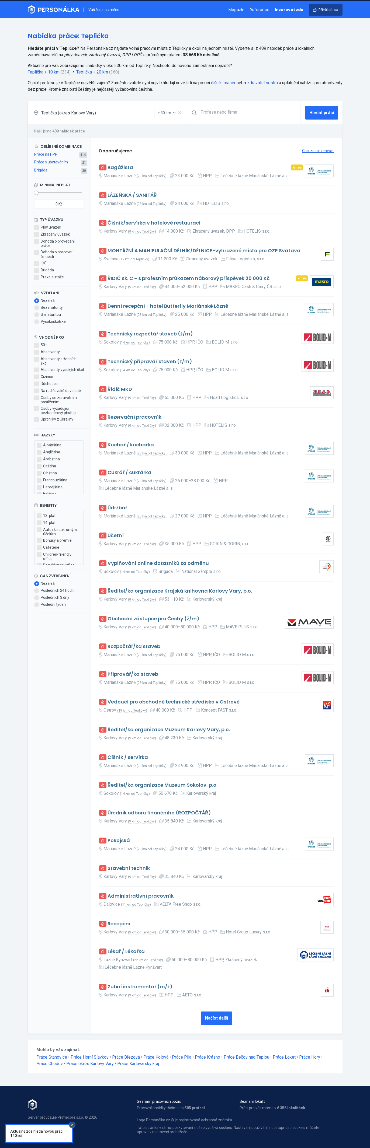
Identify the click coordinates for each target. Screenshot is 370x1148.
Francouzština (52, 480)
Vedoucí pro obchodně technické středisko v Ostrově (174, 702)
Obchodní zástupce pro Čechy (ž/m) (153, 619)
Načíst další (216, 1018)
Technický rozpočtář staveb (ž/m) (150, 334)
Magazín (236, 9)
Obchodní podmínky (44, 1126)
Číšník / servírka (128, 757)
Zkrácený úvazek (52, 234)
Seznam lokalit (252, 1101)
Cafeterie (48, 547)
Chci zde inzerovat (318, 151)
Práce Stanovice (51, 1057)
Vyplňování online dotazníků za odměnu (158, 563)
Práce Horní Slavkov (90, 1057)
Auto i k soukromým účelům (57, 531)
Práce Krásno (207, 1057)
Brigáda (40, 170)
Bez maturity (48, 307)
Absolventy (47, 352)
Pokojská (119, 841)
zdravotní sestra (262, 82)
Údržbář (117, 508)
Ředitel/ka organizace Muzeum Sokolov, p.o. (162, 785)
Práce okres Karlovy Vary (90, 1063)
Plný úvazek (47, 227)
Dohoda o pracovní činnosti (53, 254)
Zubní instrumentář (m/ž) (140, 987)
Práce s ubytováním (51, 162)
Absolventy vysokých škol (59, 370)
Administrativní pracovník (141, 896)
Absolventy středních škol (55, 361)
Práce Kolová (155, 1057)
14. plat (46, 522)
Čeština (46, 466)
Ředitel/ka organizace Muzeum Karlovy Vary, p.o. (169, 730)
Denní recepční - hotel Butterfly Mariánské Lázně (168, 306)
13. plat (46, 515)
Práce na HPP (45, 154)
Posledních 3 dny (51, 597)
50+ (40, 345)
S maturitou (47, 314)
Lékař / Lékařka (126, 951)
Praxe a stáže (49, 277)
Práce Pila (181, 1057)
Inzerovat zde (289, 9)
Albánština (49, 445)
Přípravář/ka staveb (133, 674)
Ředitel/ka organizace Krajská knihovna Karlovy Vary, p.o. (180, 591)
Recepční (119, 924)
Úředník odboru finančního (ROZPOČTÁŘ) (159, 813)
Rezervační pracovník (134, 417)
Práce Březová (126, 1057)
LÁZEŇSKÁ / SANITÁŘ (132, 195)
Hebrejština (50, 487)
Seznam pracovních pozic (159, 1101)
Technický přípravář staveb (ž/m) (150, 362)
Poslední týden (50, 604)
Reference (259, 9)
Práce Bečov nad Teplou (246, 1057)
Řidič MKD (120, 389)
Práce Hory (309, 1057)
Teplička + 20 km (92, 72)
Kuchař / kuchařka (131, 445)
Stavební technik (129, 868)
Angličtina (48, 452)
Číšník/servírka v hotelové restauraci (154, 223)
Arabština (48, 459)
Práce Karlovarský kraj (138, 1063)
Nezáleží (44, 300)
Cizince (43, 376)
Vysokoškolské (50, 321)
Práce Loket (284, 1057)
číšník (216, 82)
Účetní (116, 535)
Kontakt (34, 1132)
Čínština (47, 473)
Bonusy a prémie (54, 540)
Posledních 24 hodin (54, 590)
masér (230, 82)
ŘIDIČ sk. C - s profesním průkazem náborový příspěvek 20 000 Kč (189, 278)
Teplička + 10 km (44, 72)
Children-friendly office (54, 556)
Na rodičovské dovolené (57, 390)
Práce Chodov (49, 1063)
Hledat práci (321, 112)
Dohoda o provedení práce (54, 243)
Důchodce (46, 384)
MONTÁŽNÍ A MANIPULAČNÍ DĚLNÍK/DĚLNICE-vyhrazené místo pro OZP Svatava (204, 251)
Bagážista (120, 167)
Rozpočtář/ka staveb (134, 646)
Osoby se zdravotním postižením (55, 400)
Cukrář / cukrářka (129, 472)
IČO (40, 263)
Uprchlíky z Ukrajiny (53, 419)
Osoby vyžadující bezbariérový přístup (55, 410)
